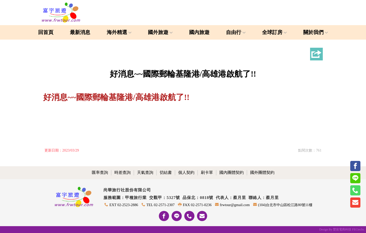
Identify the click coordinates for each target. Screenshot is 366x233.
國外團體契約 (262, 172)
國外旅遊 (160, 32)
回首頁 (45, 32)
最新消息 (80, 32)
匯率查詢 (100, 172)
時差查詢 (122, 172)
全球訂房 (274, 32)
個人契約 (186, 172)
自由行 (236, 32)
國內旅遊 (199, 32)
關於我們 (315, 32)
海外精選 (119, 32)
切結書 (166, 172)
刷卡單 (207, 172)
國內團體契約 (231, 172)
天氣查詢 (145, 172)
